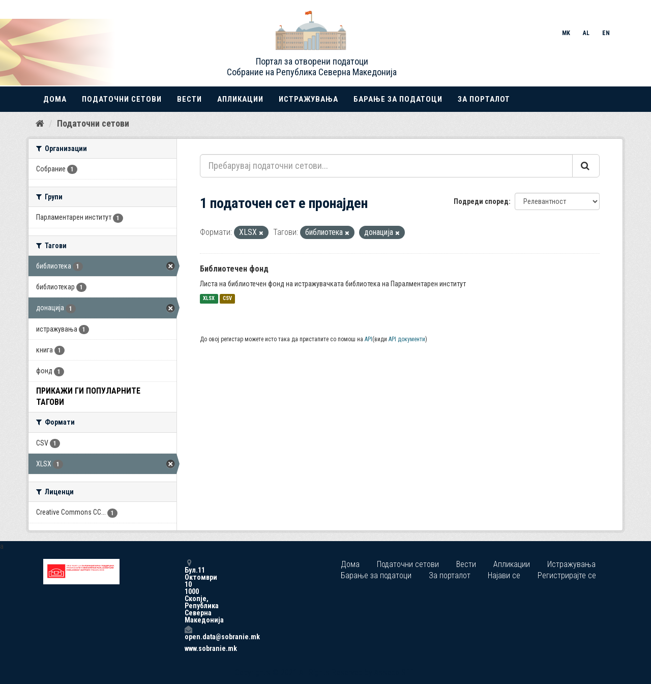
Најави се (504, 575)
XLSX (209, 298)
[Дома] (40, 123)
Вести (189, 99)
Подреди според (481, 201)
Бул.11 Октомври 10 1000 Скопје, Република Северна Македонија (188, 591)
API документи (407, 339)
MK (566, 33)
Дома (55, 99)
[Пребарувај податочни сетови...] (386, 165)
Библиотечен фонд (234, 269)
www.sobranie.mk (188, 648)
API (368, 339)
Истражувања (308, 99)
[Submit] (586, 165)
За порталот (484, 99)
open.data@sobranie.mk (188, 633)
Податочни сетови (122, 99)
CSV (227, 298)
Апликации (240, 99)
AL (586, 33)
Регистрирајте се (567, 575)
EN (606, 33)
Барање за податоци (397, 99)
